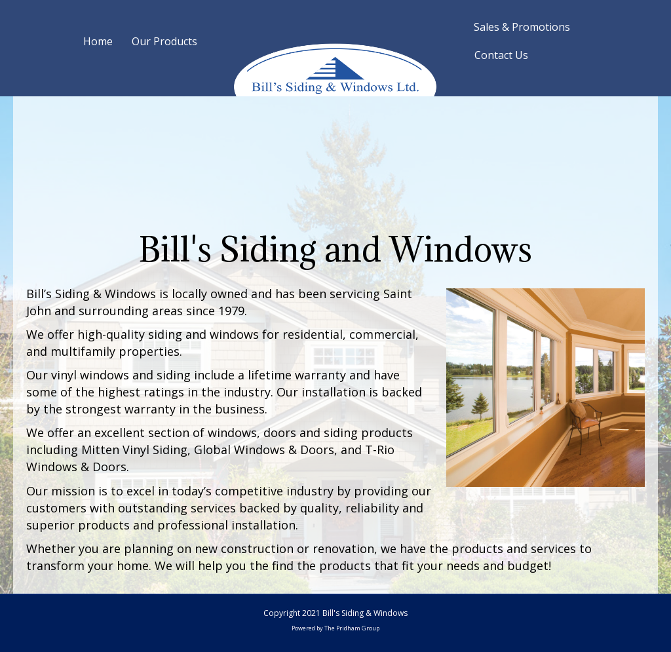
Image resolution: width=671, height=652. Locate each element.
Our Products (164, 41)
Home (98, 41)
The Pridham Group (351, 628)
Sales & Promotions (522, 27)
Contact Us (501, 55)
